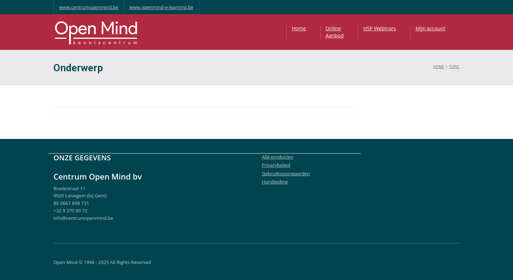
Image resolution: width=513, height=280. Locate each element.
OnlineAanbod (335, 32)
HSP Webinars (379, 28)
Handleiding (275, 181)
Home (299, 28)
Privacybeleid (276, 165)
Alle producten (278, 157)
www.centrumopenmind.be (88, 7)
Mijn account (430, 28)
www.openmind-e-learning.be (161, 7)
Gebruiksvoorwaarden (286, 173)
